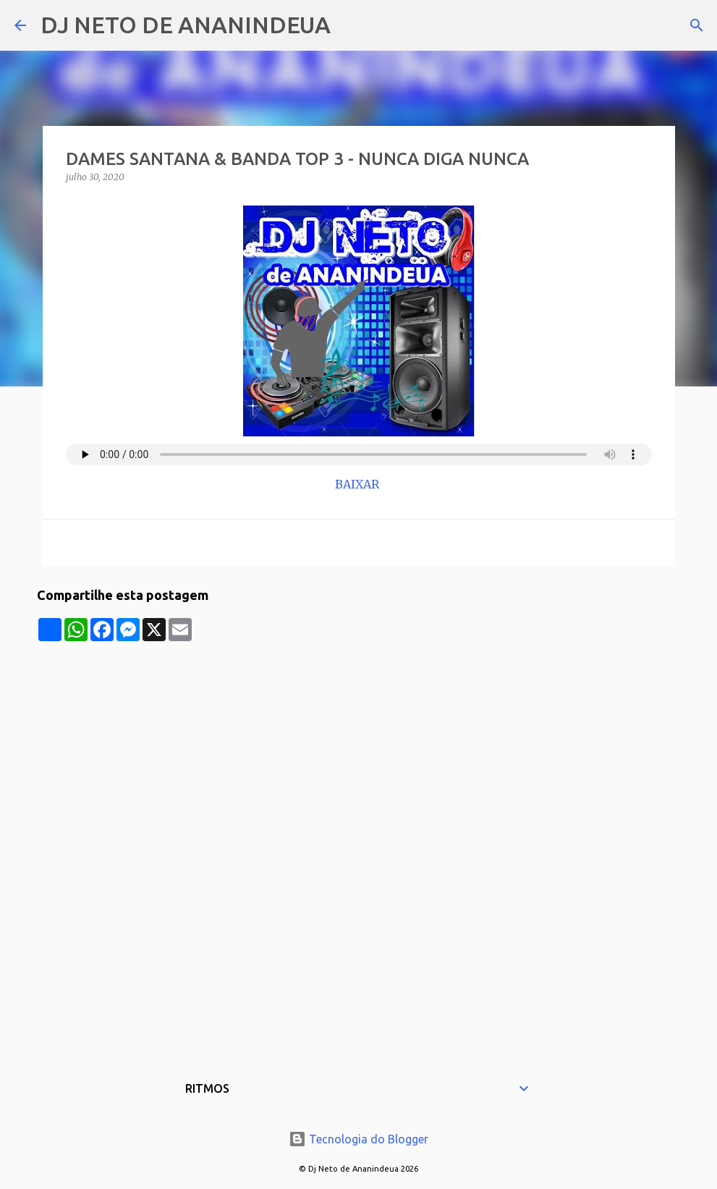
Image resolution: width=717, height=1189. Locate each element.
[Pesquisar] (351, 25)
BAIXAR (358, 484)
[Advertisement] (359, 742)
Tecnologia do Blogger (358, 1139)
